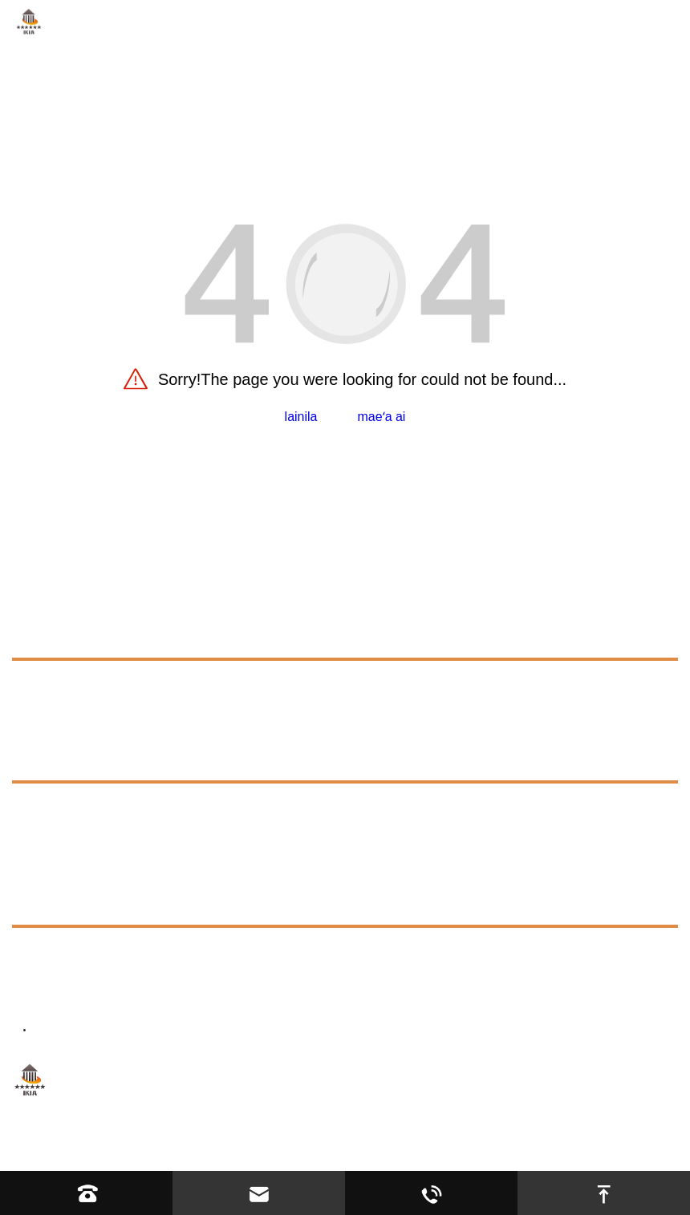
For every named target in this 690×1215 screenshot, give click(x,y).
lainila (301, 416)
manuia (37, 723)
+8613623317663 (160, 954)
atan (28, 759)
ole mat (39, 636)
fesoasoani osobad (427, 1148)
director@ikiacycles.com (184, 994)
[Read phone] (86, 1193)
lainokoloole (62, 687)
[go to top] (604, 1193)
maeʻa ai (382, 416)
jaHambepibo (528, 1148)
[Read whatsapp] (431, 1193)
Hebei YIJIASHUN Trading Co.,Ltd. (182, 1148)
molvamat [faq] (55, 805)
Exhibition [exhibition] (55, 834)
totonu (39, 867)
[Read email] (258, 1193)
